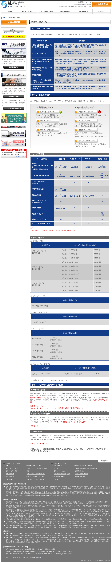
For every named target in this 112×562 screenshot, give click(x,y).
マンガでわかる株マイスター (36, 474)
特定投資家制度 (80, 476)
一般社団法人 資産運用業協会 (31, 557)
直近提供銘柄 (10, 476)
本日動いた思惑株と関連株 (35, 479)
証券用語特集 (79, 471)
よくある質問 (58, 465)
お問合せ (56, 479)
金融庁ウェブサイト (13, 557)
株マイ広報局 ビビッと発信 (35, 476)
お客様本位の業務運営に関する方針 (86, 468)
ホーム (5, 17)
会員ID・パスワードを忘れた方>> (13, 32)
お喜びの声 (9, 479)
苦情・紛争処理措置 (81, 474)
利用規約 (56, 468)
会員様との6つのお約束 (34, 465)
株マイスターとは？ (12, 468)
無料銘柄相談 (10, 474)
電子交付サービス (59, 471)
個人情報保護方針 (59, 476)
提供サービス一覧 (11, 471)
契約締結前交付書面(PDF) (62, 474)
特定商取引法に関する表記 (83, 465)
